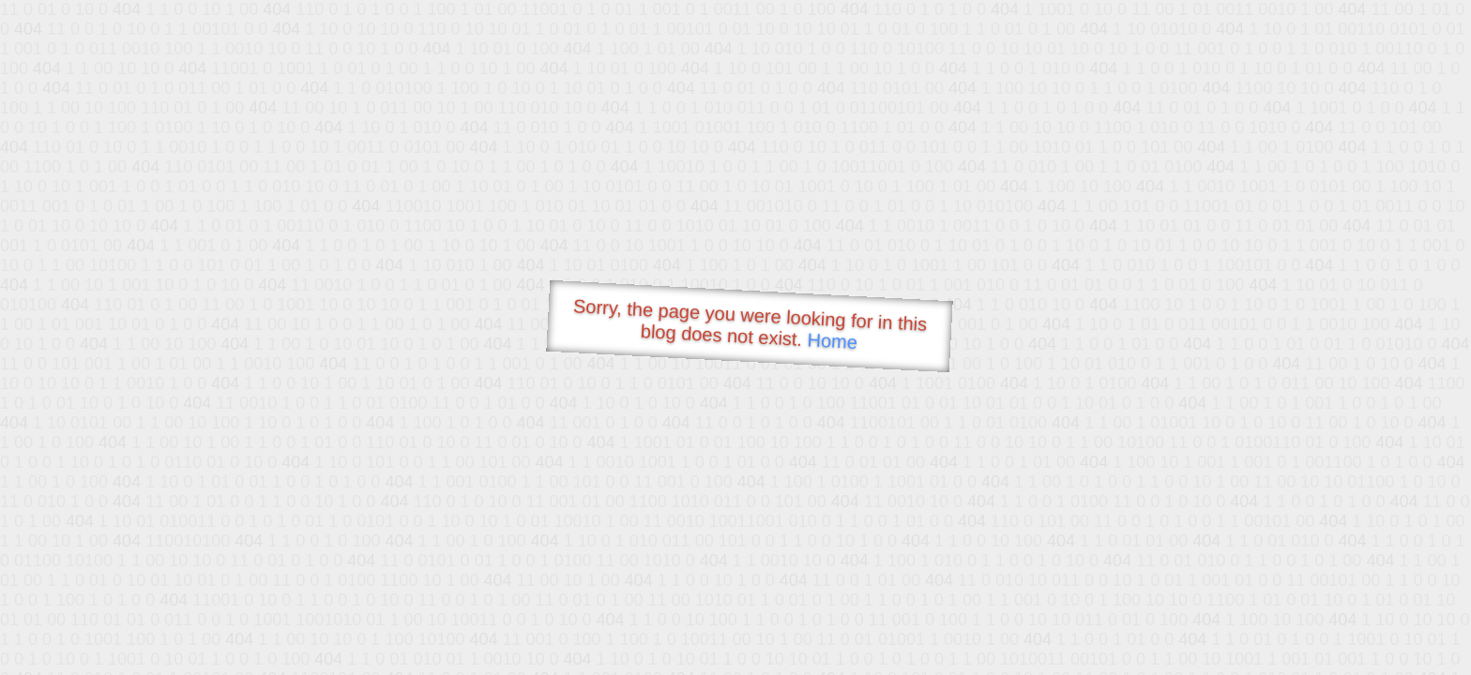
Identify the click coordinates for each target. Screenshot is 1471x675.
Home (832, 340)
